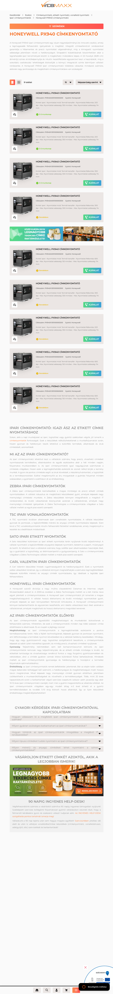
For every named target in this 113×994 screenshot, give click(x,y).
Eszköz (28, 15)
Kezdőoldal (15, 15)
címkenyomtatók (18, 440)
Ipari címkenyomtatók (20, 18)
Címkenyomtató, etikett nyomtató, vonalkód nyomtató (62, 15)
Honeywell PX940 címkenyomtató (52, 18)
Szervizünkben (82, 821)
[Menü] (76, 990)
